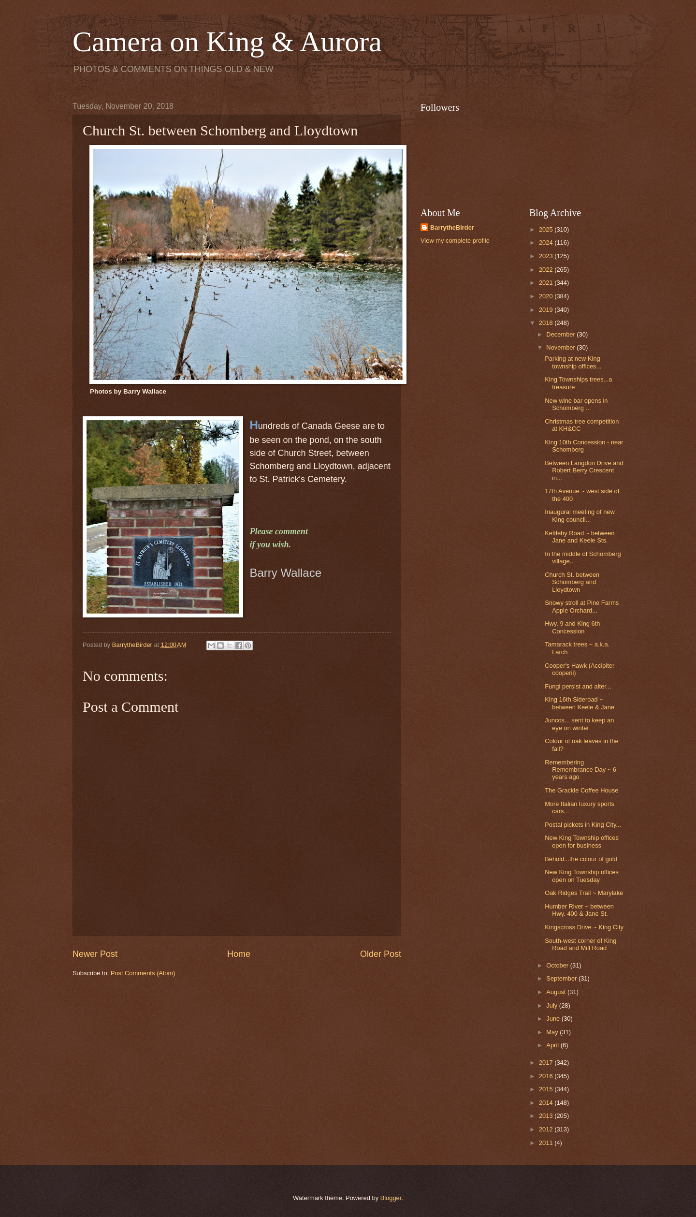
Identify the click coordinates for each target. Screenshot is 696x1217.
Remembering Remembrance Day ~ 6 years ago (580, 770)
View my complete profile (455, 240)
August (556, 992)
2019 (546, 309)
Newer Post (94, 954)
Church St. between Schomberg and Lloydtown (572, 582)
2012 (546, 1129)
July (552, 1005)
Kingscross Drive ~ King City (584, 927)
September (562, 978)
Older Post (380, 954)
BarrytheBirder (452, 227)
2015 (546, 1089)
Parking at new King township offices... (573, 362)
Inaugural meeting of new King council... (580, 515)
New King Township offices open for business (582, 841)
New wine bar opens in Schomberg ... (576, 404)
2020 (546, 296)
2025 (546, 229)
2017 (546, 1062)
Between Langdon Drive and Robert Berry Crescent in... (584, 470)
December (561, 334)
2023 (546, 256)
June (554, 1018)
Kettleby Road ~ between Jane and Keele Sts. (579, 536)
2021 (546, 282)
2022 (546, 269)
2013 (546, 1115)
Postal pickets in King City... (583, 824)
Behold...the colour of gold (581, 859)
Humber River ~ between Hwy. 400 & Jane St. (579, 910)
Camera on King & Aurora (227, 42)
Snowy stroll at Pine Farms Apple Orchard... (582, 606)
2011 (546, 1142)
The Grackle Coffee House (581, 790)
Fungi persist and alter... (578, 686)
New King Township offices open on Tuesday (582, 875)
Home (238, 954)
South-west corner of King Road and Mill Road (580, 944)
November (561, 347)
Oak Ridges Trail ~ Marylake (584, 892)
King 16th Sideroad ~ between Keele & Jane (579, 703)
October (558, 965)
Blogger (391, 1198)
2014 (546, 1102)
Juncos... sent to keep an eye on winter (579, 724)
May (553, 1032)
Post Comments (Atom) (143, 973)
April (553, 1045)
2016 (546, 1076)
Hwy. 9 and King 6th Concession (572, 627)
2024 (546, 242)
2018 (546, 322)
